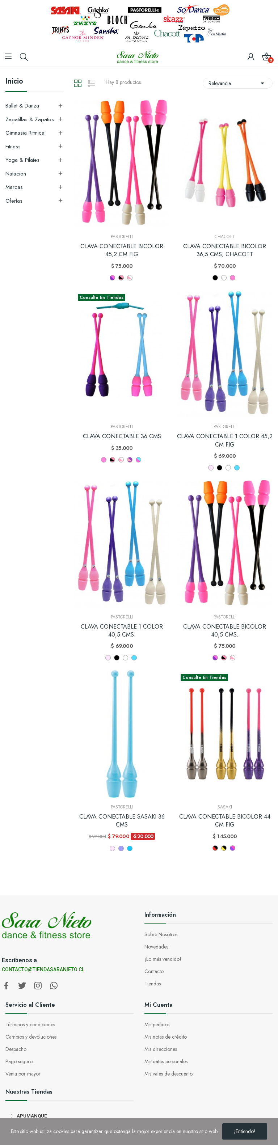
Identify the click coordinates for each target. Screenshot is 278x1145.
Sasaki (225, 807)
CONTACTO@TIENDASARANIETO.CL (43, 969)
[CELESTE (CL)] (237, 467)
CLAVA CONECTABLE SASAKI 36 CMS (122, 821)
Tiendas (152, 983)
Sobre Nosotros (160, 934)
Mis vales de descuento (168, 1073)
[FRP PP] (232, 848)
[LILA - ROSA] (112, 277)
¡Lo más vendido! (162, 959)
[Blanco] (224, 277)
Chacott (225, 237)
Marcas (14, 187)
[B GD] (224, 848)
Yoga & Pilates (22, 160)
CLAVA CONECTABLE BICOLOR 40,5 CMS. (224, 631)
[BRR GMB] (215, 848)
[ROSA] (232, 277)
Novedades (156, 946)
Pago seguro (19, 1061)
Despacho (15, 1049)
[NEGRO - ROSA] (121, 277)
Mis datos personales (166, 1061)
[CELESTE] (129, 848)
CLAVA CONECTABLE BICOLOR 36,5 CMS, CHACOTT (224, 250)
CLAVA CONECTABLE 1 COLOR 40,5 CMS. (122, 631)
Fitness (13, 147)
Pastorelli (122, 237)
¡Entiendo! (245, 1131)
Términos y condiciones (30, 1024)
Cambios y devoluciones (30, 1036)
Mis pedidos (156, 1024)
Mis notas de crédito (165, 1036)
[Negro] (215, 277)
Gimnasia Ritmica (25, 133)
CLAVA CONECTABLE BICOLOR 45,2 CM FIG (121, 250)
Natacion (15, 174)
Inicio (14, 82)
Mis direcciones (160, 1049)
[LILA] (121, 848)
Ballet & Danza (22, 106)
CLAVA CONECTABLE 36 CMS (122, 436)
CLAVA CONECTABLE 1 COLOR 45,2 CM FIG (225, 440)
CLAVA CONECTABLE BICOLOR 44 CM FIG (224, 821)
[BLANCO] (228, 467)
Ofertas (13, 201)
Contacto (154, 971)
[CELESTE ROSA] (138, 459)
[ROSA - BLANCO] (129, 277)
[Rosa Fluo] (103, 459)
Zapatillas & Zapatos (29, 119)
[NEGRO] (219, 467)
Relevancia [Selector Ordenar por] (237, 83)
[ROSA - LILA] (129, 459)
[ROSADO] (211, 467)
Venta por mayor (23, 1073)
